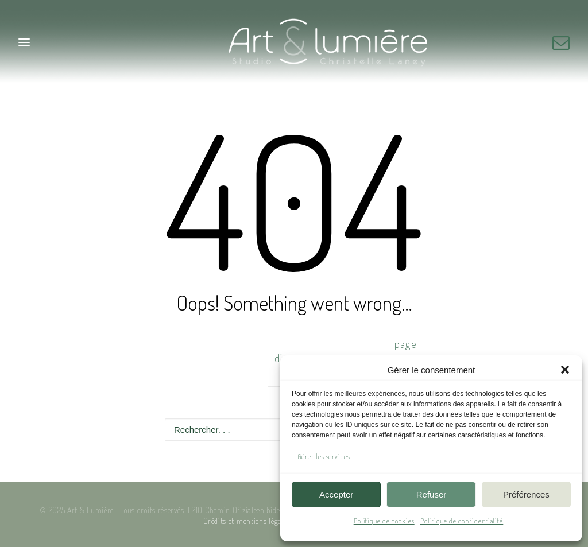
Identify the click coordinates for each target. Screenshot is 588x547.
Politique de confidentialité (462, 521)
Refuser (431, 494)
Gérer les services (323, 456)
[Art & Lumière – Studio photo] (294, 42)
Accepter (336, 494)
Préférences (526, 494)
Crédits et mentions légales (247, 521)
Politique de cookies (384, 521)
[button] (565, 369)
